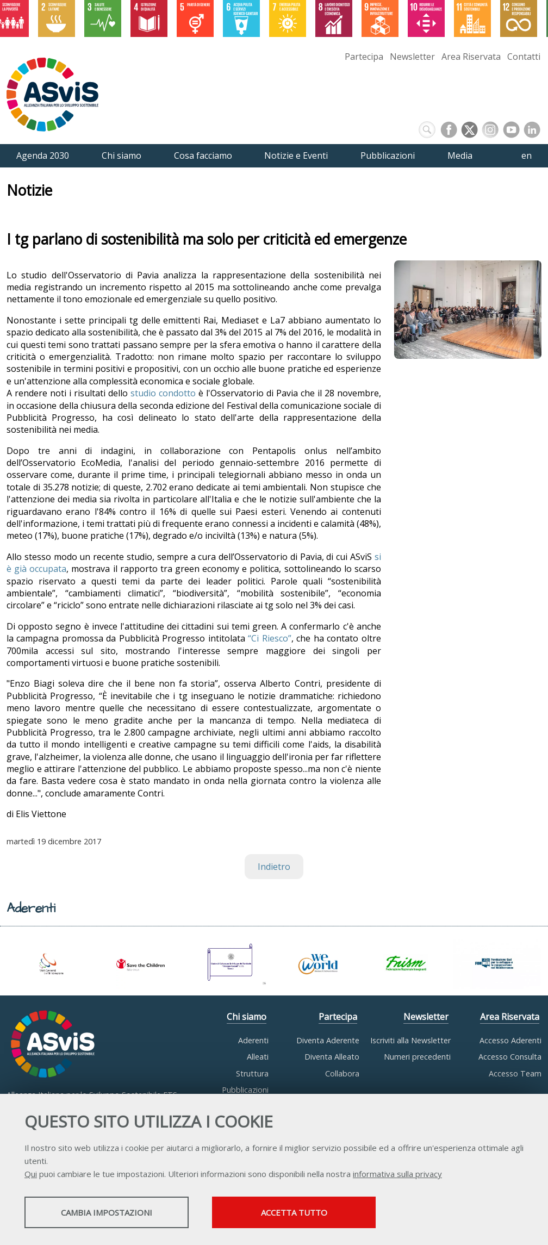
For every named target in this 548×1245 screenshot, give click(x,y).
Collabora (342, 1073)
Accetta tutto (306, 1212)
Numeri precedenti (417, 1056)
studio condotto (163, 393)
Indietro (274, 867)
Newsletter (412, 57)
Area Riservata (471, 57)
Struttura (252, 1073)
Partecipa (364, 57)
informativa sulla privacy (397, 1174)
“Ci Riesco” (269, 638)
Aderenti (253, 1040)
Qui (30, 1174)
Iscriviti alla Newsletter (410, 1040)
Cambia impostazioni (110, 1212)
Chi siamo (246, 1017)
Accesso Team (515, 1073)
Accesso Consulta (509, 1056)
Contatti (523, 57)
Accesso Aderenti (510, 1040)
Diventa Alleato (331, 1056)
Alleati (258, 1056)
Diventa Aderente (327, 1040)
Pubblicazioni (245, 1090)
